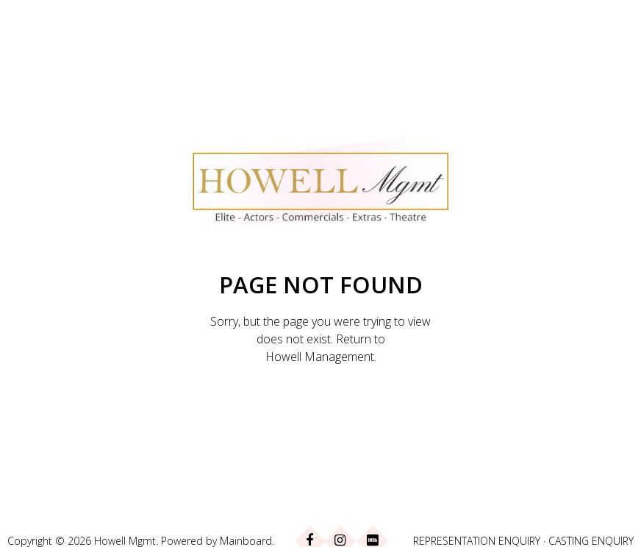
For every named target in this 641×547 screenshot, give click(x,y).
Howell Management (319, 356)
